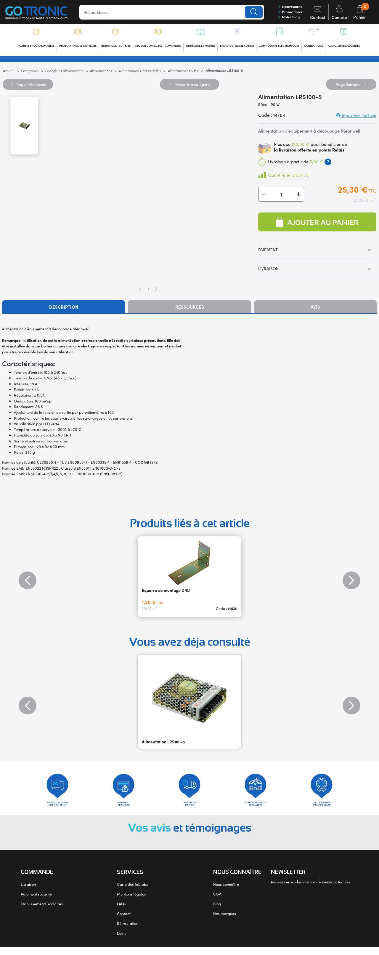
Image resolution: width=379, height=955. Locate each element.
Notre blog (286, 19)
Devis (121, 941)
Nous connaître (226, 892)
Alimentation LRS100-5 (163, 746)
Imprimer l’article (356, 119)
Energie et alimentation (64, 74)
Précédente (27, 88)
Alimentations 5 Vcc (183, 74)
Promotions (287, 13)
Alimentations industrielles (139, 74)
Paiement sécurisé (36, 902)
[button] (263, 198)
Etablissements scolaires (42, 911)
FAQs (121, 911)
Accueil (8, 74)
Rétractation (127, 931)
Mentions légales (131, 902)
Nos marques (224, 921)
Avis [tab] (315, 311)
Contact (124, 921)
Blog (217, 911)
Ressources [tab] (189, 311)
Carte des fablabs (132, 892)
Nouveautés (288, 7)
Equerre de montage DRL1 (166, 594)
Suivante (351, 88)
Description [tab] (63, 311)
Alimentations (101, 74)
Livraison (28, 892)
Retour (189, 88)
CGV (217, 902)
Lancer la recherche (251, 13)
